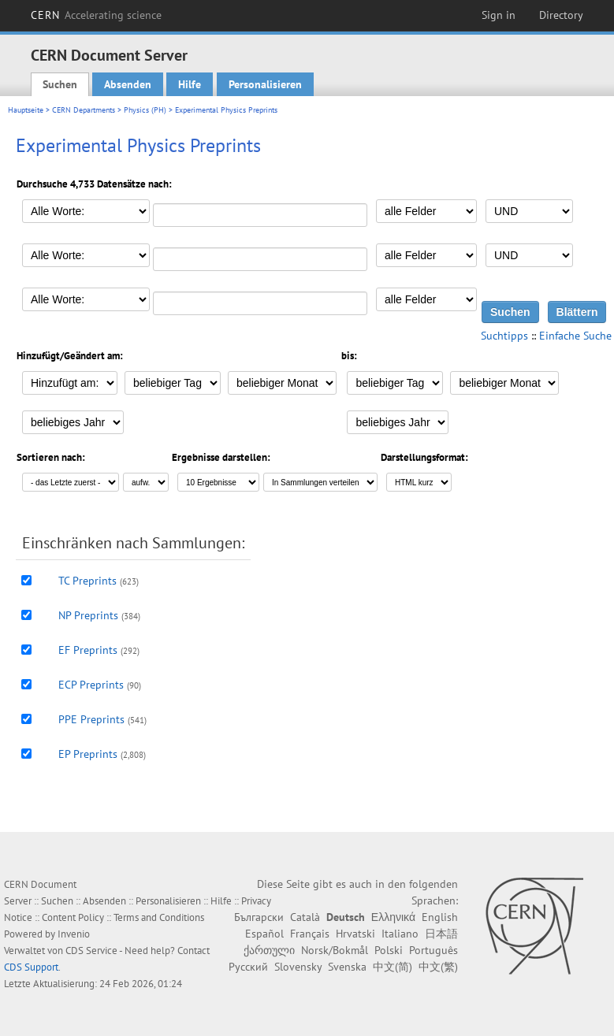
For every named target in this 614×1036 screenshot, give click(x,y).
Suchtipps (504, 336)
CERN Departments (83, 110)
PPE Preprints (91, 719)
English (440, 917)
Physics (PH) (145, 110)
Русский (248, 967)
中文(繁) (438, 967)
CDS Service (91, 950)
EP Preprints (87, 754)
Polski (388, 950)
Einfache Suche (575, 336)
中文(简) (392, 967)
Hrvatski (355, 933)
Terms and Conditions (158, 917)
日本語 (441, 933)
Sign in (498, 15)
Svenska (347, 967)
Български (259, 917)
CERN (96, 15)
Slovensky (298, 967)
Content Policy (73, 917)
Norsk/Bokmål (334, 950)
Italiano (400, 933)
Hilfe (189, 84)
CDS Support (31, 967)
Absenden (127, 84)
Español (264, 933)
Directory (561, 15)
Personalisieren (265, 84)
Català (305, 917)
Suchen (60, 84)
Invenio (74, 934)
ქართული (269, 950)
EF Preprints (87, 650)
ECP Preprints (91, 685)
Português (433, 950)
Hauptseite (25, 110)
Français (309, 933)
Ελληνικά (393, 917)
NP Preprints (88, 615)
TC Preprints (87, 581)
